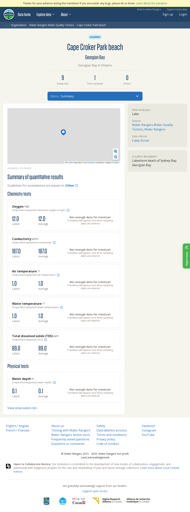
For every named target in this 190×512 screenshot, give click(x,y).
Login (183, 14)
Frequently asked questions (70, 439)
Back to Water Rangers (149, 9)
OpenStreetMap (89, 163)
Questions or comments (68, 444)
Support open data (177, 9)
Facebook (148, 426)
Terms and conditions (111, 435)
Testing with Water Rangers (70, 430)
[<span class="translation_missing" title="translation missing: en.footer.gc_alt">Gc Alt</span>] (79, 501)
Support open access (95, 491)
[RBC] (46, 501)
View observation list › (22, 408)
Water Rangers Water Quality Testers (51, 25)
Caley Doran (140, 140)
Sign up (168, 14)
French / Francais (18, 430)
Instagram (149, 430)
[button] (64, 132)
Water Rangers (154, 129)
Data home (24, 14)
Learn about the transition (151, 3)
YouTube (148, 435)
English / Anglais (17, 426)
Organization (18, 25)
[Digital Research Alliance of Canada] (121, 501)
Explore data (46, 14)
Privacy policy (105, 439)
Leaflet (69, 163)
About (66, 14)
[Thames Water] (62, 501)
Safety (100, 426)
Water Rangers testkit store (70, 435)
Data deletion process (111, 430)
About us (57, 426)
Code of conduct (107, 444)
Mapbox (116, 163)
